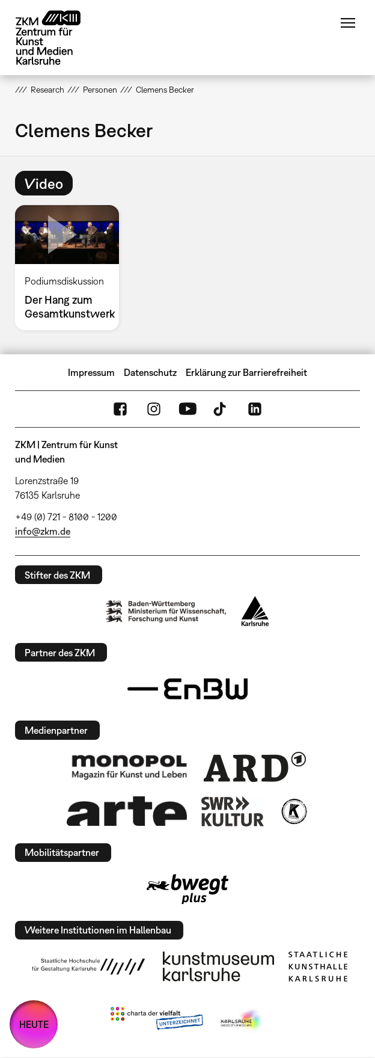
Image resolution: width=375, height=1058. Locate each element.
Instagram (154, 409)
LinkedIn (255, 409)
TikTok (221, 409)
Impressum (91, 372)
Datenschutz (150, 372)
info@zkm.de (42, 531)
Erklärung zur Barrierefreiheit (246, 372)
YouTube (187, 409)
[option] (72, 267)
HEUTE (34, 1024)
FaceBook (120, 409)
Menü (348, 23)
